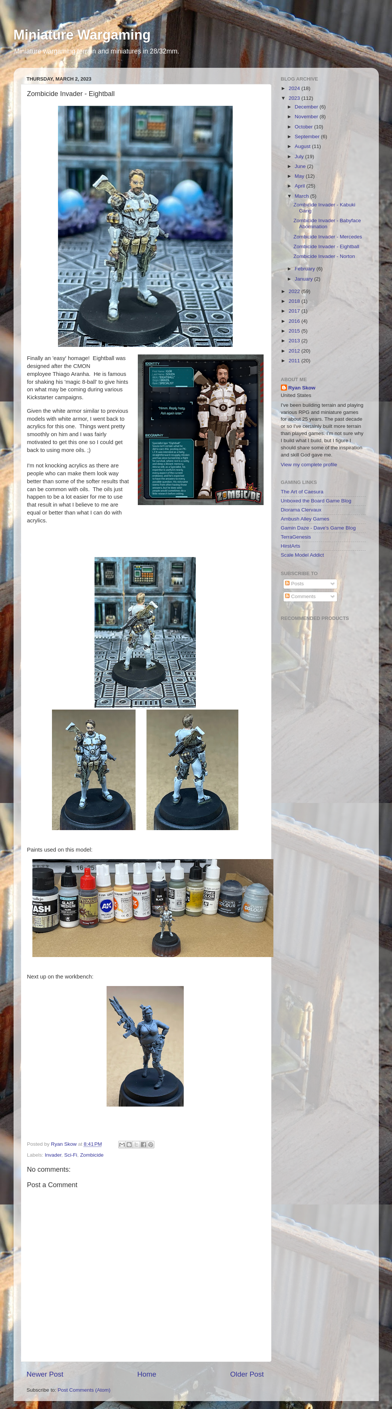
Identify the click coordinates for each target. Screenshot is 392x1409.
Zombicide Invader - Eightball (326, 246)
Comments (300, 596)
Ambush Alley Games (305, 519)
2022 (294, 291)
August (303, 146)
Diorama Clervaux (301, 510)
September (308, 136)
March (302, 196)
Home (146, 1374)
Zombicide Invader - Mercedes (327, 237)
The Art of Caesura (302, 492)
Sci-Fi (71, 1155)
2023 (294, 98)
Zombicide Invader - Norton (324, 256)
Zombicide (92, 1155)
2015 (294, 331)
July (300, 156)
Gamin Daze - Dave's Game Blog (318, 528)
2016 (294, 321)
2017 (294, 311)
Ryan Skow (302, 388)
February (306, 269)
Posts (294, 583)
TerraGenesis (296, 537)
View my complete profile (309, 464)
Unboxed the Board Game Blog (316, 501)
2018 (294, 301)
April (301, 186)
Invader (53, 1155)
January (304, 279)
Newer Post (45, 1374)
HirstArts (290, 546)
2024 (294, 88)
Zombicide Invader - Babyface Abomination (327, 223)
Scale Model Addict (302, 555)
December (307, 107)
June (301, 166)
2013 (294, 340)
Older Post (247, 1374)
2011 (294, 360)
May (300, 176)
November (307, 116)
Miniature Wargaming (82, 35)
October (304, 127)
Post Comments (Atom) (84, 1390)
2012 (294, 351)
